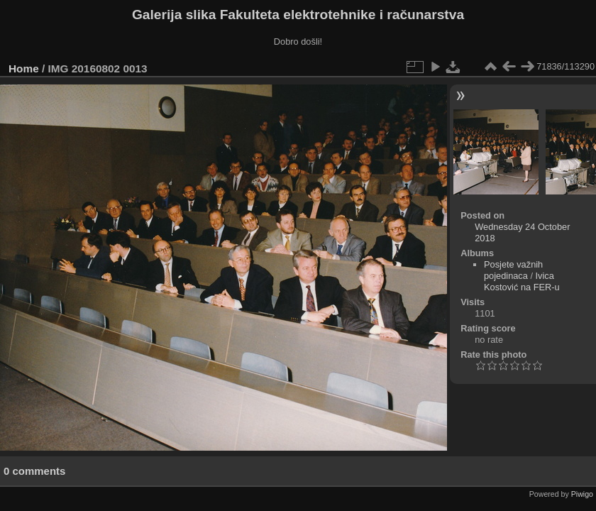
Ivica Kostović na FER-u (522, 281)
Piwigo (582, 494)
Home (24, 68)
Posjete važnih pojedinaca (513, 270)
